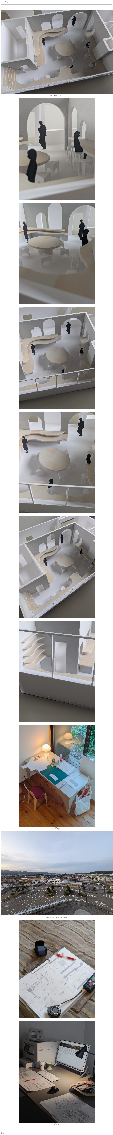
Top (6, 2)
